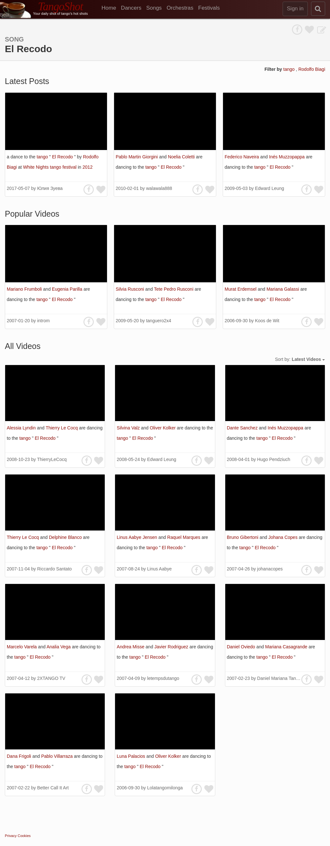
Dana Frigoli (19, 756)
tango (289, 69)
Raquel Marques (184, 537)
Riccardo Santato (54, 568)
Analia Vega (59, 646)
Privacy (11, 836)
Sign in (295, 8)
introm (43, 320)
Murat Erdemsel (241, 289)
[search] (318, 9)
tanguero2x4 (158, 320)
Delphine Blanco (66, 537)
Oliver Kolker (163, 427)
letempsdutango (163, 678)
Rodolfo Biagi (311, 69)
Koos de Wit (267, 320)
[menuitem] (111, 8)
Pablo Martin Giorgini (137, 156)
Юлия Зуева (50, 188)
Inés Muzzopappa (287, 156)
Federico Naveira (242, 156)
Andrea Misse (131, 646)
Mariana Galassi (283, 289)
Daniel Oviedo (242, 646)
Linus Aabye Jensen (137, 537)
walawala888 (159, 188)
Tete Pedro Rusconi (174, 289)
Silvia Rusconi (130, 289)
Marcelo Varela (22, 646)
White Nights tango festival (50, 167)
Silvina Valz (129, 427)
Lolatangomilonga (165, 787)
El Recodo (63, 156)
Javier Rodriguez (171, 646)
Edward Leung (269, 188)
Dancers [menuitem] (131, 8)
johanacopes (270, 568)
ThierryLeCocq (52, 459)
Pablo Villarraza (57, 756)
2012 (87, 167)
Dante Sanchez (243, 427)
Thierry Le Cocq (62, 427)
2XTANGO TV (51, 678)
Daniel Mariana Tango (279, 678)
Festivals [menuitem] (209, 8)
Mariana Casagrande (287, 646)
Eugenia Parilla (67, 289)
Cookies (24, 836)
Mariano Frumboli (25, 289)
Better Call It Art (53, 787)
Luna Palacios (131, 756)
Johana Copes (283, 537)
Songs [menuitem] (154, 8)
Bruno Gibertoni (243, 537)
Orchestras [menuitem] (180, 8)
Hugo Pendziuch (273, 459)
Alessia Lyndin (22, 427)
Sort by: (300, 359)
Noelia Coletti (182, 156)
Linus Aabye (159, 568)
